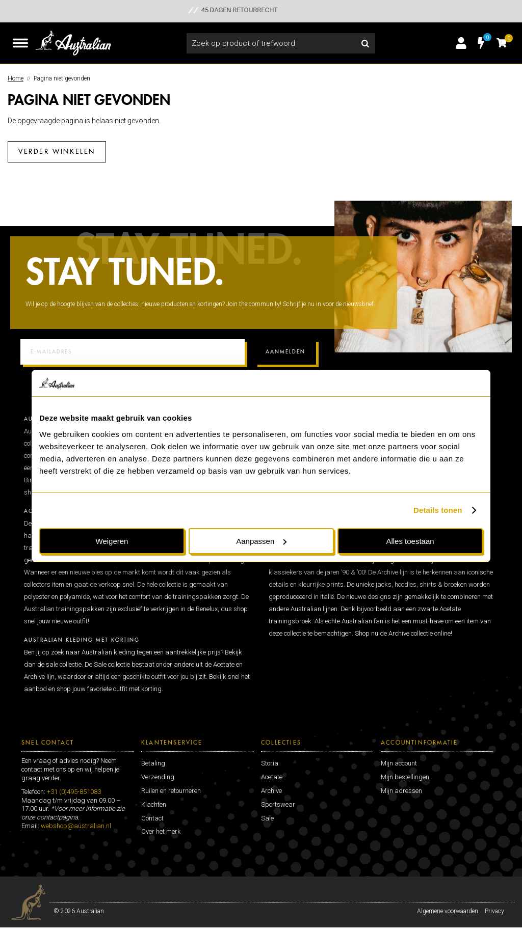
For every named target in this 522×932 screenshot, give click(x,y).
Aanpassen (261, 541)
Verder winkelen (56, 151)
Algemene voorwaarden (447, 905)
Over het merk (161, 826)
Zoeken (365, 43)
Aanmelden (285, 346)
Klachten (153, 799)
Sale (267, 812)
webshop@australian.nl (76, 821)
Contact (152, 812)
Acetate (271, 772)
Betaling (153, 758)
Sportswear (278, 799)
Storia (269, 758)
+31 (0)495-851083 (74, 786)
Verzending (157, 772)
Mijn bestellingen (405, 772)
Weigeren (112, 541)
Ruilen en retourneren (171, 785)
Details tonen (437, 510)
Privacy (494, 905)
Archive (271, 785)
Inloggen (461, 43)
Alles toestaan (410, 541)
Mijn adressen (401, 785)
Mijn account (399, 758)
